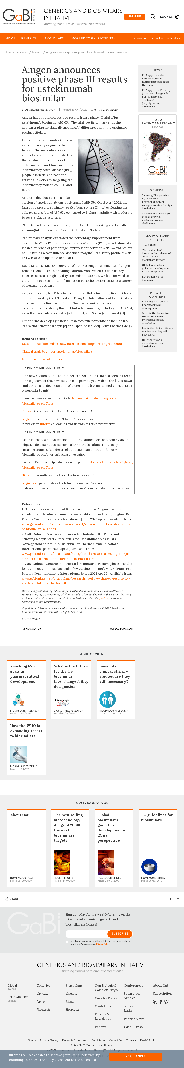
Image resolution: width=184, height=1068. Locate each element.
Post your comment (108, 110)
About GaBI (140, 38)
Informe (55, 488)
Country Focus (106, 998)
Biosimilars (55, 38)
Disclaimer (98, 1040)
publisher (104, 598)
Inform (45, 424)
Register (28, 419)
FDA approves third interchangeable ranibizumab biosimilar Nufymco (155, 80)
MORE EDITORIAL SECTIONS (93, 38)
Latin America (19, 998)
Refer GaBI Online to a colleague (92, 1045)
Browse (27, 411)
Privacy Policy (102, 944)
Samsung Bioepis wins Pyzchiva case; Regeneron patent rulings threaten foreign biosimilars (157, 202)
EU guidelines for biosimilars (152, 278)
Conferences (133, 986)
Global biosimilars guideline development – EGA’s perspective (157, 268)
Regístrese (30, 483)
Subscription (174, 38)
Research (37, 52)
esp (171, 16)
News (41, 1002)
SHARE (12, 900)
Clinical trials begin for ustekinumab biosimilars (57, 352)
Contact (131, 1040)
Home (10, 38)
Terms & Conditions (75, 1040)
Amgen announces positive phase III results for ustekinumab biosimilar (87, 52)
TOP (173, 899)
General (42, 994)
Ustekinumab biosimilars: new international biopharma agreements (72, 344)
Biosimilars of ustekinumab (42, 360)
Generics (30, 38)
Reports (100, 1027)
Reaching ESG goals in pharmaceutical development (155, 305)
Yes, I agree (136, 1056)
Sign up (134, 16)
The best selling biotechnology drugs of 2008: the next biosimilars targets (156, 255)
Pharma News (134, 1019)
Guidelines (103, 1006)
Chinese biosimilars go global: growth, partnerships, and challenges (156, 218)
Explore (29, 475)
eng (163, 16)
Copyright (115, 1040)
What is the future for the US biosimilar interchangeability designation (155, 318)
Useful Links (133, 1027)
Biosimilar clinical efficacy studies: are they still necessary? (157, 331)
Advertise (157, 38)
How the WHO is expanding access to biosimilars (154, 343)
